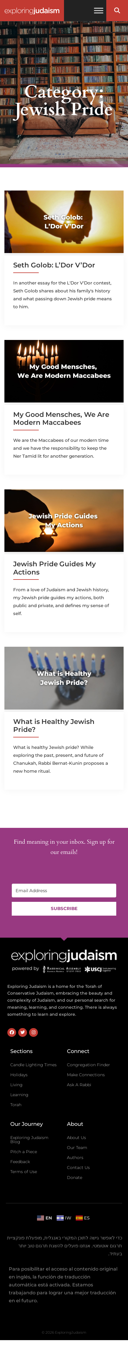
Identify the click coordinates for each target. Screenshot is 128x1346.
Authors (75, 1157)
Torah (15, 1104)
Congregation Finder (88, 1064)
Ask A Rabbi (79, 1084)
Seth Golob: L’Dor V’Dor (54, 265)
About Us (76, 1137)
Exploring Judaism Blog (29, 1139)
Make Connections (86, 1074)
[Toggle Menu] (98, 10)
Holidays (19, 1074)
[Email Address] (64, 890)
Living (16, 1084)
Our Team (77, 1147)
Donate (74, 1177)
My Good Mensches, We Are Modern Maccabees (61, 418)
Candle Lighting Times (33, 1064)
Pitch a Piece (23, 1151)
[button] (117, 10)
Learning (19, 1094)
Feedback (20, 1161)
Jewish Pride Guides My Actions (54, 568)
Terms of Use (23, 1171)
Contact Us (78, 1167)
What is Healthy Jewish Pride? (54, 725)
